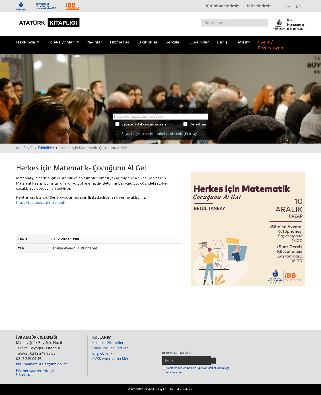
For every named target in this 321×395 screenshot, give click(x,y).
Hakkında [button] (25, 42)
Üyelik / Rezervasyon (270, 45)
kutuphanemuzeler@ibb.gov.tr (41, 364)
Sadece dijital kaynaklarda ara (140, 124)
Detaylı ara (194, 124)
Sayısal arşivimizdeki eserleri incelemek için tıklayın (161, 134)
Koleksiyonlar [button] (60, 42)
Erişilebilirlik (102, 353)
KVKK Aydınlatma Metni (112, 358)
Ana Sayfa (24, 147)
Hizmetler (120, 42)
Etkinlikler (147, 42)
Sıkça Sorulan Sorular (110, 348)
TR (287, 6)
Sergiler (173, 42)
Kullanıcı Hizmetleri (108, 342)
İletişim (242, 42)
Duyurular (199, 42)
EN (298, 6)
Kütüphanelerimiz (221, 6)
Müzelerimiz (259, 6)
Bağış (222, 42)
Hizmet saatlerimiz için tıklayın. (36, 372)
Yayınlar (94, 42)
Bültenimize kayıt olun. (176, 352)
